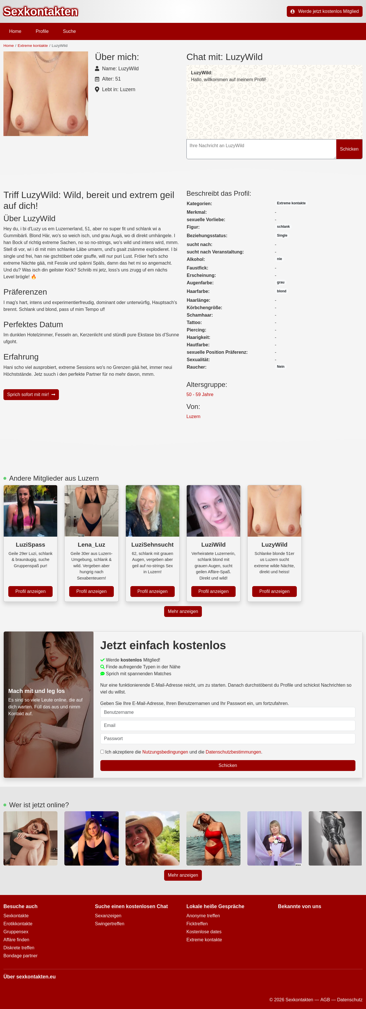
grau (281, 282)
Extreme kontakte (33, 45)
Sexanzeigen (108, 915)
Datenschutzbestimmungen (233, 752)
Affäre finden (16, 939)
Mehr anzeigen (183, 611)
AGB (325, 999)
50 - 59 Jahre (199, 394)
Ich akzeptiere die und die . (181, 752)
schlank (283, 227)
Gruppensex (15, 931)
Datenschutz (350, 999)
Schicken (349, 149)
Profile (42, 31)
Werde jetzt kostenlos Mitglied (325, 11)
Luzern (193, 416)
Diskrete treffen (18, 947)
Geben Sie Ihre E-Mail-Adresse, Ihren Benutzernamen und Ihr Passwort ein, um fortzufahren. (228, 709)
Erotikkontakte (17, 923)
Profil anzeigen (30, 591)
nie (279, 259)
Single (282, 235)
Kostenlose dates (204, 931)
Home (15, 31)
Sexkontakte (16, 915)
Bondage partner (20, 955)
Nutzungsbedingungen (165, 752)
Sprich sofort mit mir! (31, 394)
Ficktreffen (197, 923)
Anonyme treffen (203, 915)
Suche (69, 31)
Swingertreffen (109, 923)
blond (282, 291)
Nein (281, 367)
